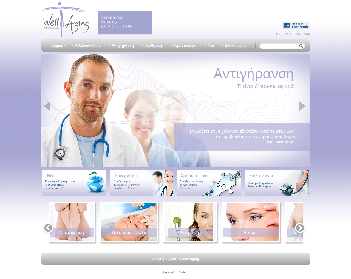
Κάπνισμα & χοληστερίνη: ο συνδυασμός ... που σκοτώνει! (59, 184)
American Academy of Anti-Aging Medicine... (190, 184)
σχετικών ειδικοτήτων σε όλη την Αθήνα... (125, 186)
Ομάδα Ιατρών (122, 181)
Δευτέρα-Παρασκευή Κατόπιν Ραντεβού (259, 184)
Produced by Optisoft (175, 272)
